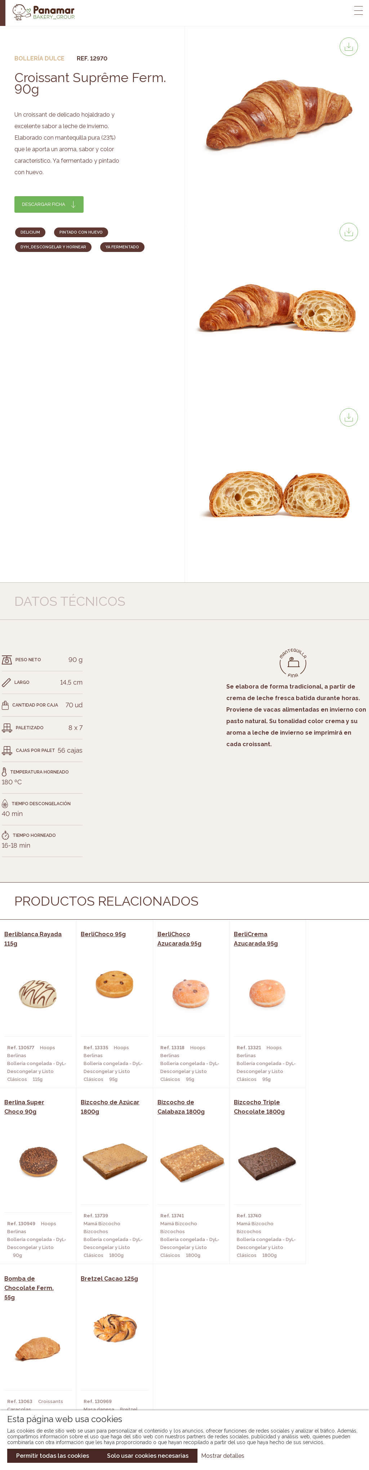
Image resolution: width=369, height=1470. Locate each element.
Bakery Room (41, 1362)
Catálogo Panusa (179, 1383)
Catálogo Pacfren (180, 1394)
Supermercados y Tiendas (106, 1372)
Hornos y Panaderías (100, 1362)
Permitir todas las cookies (52, 1455)
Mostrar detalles (222, 1455)
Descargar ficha (43, 204)
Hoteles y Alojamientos (105, 1383)
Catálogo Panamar (181, 1362)
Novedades (170, 1351)
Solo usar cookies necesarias (147, 1455)
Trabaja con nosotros (307, 1345)
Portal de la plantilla (306, 1367)
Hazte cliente (42, 1383)
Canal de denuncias (307, 1389)
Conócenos (39, 1351)
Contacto (37, 1372)
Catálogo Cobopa (179, 1372)
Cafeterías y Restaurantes (108, 1351)
